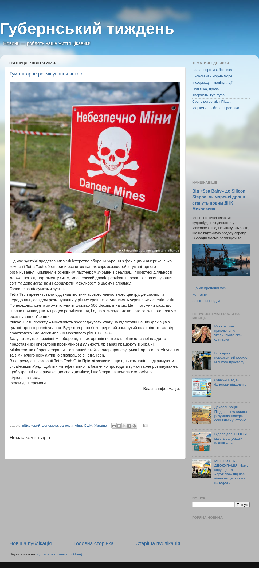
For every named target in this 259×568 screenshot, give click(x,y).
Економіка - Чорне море (212, 76)
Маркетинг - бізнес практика (215, 108)
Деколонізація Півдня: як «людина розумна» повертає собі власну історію (230, 413)
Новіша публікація (30, 543)
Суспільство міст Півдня (212, 101)
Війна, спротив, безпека (212, 70)
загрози (66, 425)
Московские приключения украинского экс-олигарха (228, 332)
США (88, 425)
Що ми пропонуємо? (209, 288)
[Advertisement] (95, 499)
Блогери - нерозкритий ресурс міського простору (231, 357)
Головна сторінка (94, 543)
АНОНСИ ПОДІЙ (206, 301)
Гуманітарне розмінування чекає (46, 74)
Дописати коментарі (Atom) (59, 554)
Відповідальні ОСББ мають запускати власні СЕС (231, 438)
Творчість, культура (208, 95)
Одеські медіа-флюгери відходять (230, 382)
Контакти (199, 295)
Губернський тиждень (87, 28)
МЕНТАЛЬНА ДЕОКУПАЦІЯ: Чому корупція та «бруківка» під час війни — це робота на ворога (231, 472)
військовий (31, 425)
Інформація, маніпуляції (212, 83)
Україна (100, 425)
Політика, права (205, 89)
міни (78, 425)
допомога (50, 425)
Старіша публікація (157, 543)
